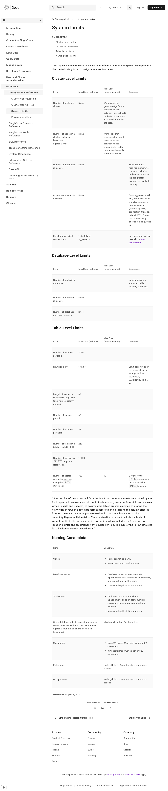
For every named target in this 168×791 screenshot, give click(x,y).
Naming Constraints (66, 55)
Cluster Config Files (22, 104)
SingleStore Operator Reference (21, 125)
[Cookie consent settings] (3, 787)
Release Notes (14, 190)
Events (91, 749)
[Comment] (110, 708)
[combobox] (129, 7)
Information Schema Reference (21, 162)
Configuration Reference (23, 92)
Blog (125, 744)
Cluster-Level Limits (66, 42)
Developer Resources (18, 71)
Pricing (55, 749)
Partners (127, 755)
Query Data (12, 58)
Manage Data (14, 64)
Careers (127, 749)
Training (92, 755)
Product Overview (61, 738)
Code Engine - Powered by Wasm (24, 177)
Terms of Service (132, 774)
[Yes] (95, 708)
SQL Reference (17, 141)
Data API (14, 169)
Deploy (10, 34)
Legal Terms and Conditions (133, 785)
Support (11, 196)
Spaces (91, 744)
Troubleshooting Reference (24, 147)
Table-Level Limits (65, 51)
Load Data (12, 52)
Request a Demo (60, 744)
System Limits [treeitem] (19, 111)
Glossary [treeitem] (11, 203)
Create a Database (17, 46)
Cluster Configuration (23, 98)
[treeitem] (22, 28)
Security (11, 184)
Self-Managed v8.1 (61, 19)
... (76, 19)
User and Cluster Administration (16, 79)
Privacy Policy (113, 774)
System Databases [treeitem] (20, 153)
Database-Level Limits (67, 46)
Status (55, 761)
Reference (12, 86)
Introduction (13, 28)
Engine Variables (21, 117)
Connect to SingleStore (19, 40)
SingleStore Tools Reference (19, 134)
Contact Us (129, 738)
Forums (92, 738)
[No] (102, 708)
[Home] (11, 7)
